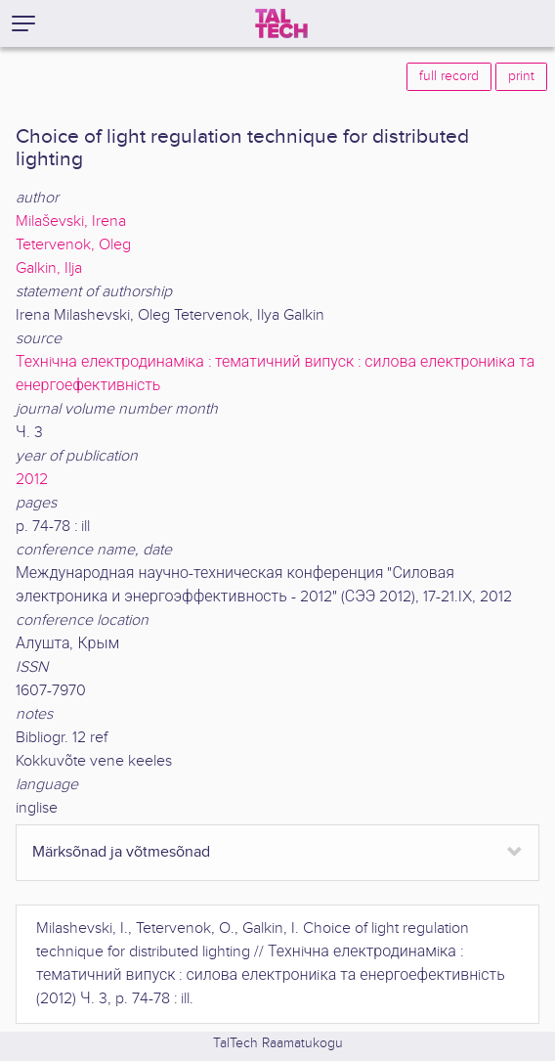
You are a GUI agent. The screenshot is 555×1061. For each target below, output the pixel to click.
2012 (32, 479)
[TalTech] (281, 23)
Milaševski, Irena (71, 221)
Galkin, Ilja (49, 268)
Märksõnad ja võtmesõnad (121, 852)
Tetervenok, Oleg (73, 245)
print (521, 76)
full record (449, 76)
